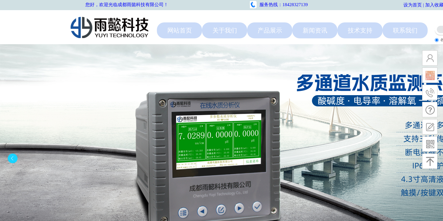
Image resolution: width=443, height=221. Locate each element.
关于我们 (224, 29)
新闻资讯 (315, 29)
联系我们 (405, 29)
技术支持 (360, 29)
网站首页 (179, 29)
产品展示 (270, 29)
